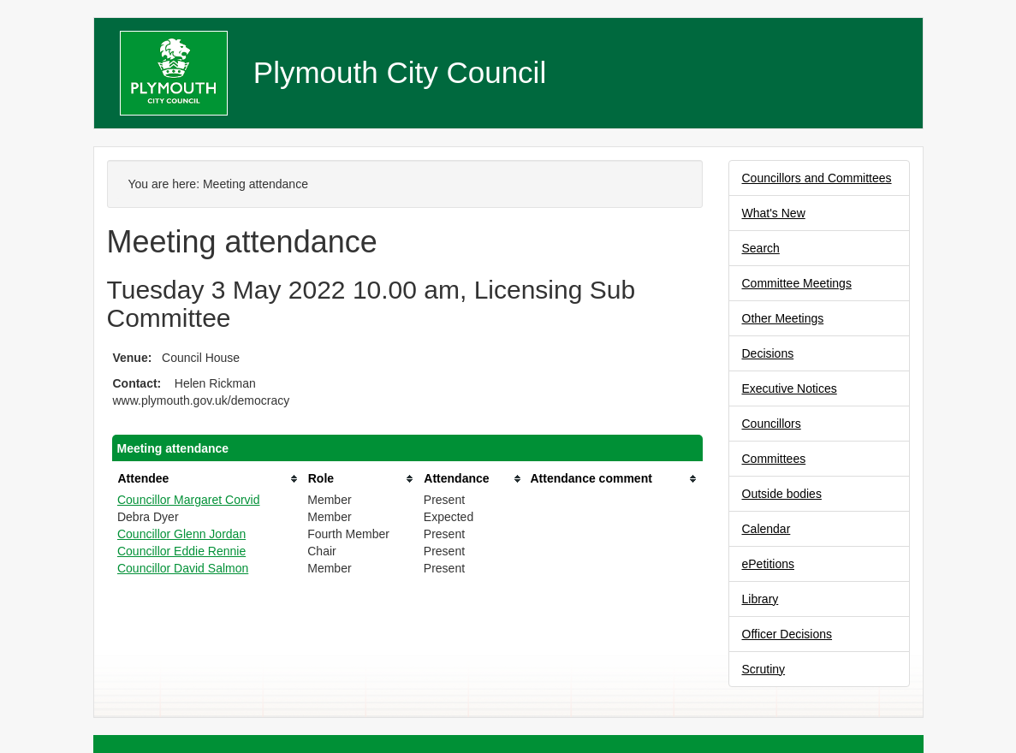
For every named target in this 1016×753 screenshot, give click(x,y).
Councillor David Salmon (182, 568)
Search (761, 248)
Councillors (771, 423)
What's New (773, 213)
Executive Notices (789, 388)
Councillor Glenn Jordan (181, 534)
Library (760, 599)
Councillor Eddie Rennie (181, 551)
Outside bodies (782, 494)
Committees (774, 458)
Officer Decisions (787, 634)
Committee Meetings (797, 283)
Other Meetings (783, 318)
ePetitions (768, 564)
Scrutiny (764, 669)
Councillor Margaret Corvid (188, 500)
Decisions (768, 353)
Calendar (766, 529)
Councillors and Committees (817, 178)
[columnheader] (208, 478)
